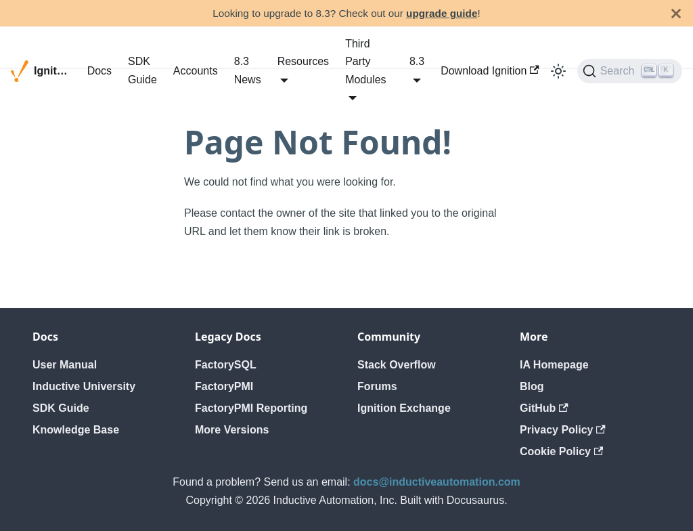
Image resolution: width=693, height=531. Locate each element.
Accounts (195, 71)
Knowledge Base (75, 430)
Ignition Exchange (404, 408)
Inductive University (83, 386)
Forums (377, 386)
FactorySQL (225, 364)
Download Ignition (490, 71)
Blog (532, 386)
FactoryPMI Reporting (251, 408)
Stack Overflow (396, 364)
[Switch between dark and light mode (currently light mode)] (558, 71)
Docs (99, 71)
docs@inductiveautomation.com (436, 482)
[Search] (629, 71)
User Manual (64, 364)
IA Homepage (554, 364)
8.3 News (247, 70)
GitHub (544, 408)
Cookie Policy (561, 451)
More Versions (232, 430)
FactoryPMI (224, 386)
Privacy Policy (563, 430)
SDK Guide (142, 70)
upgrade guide (441, 13)
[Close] (676, 13)
